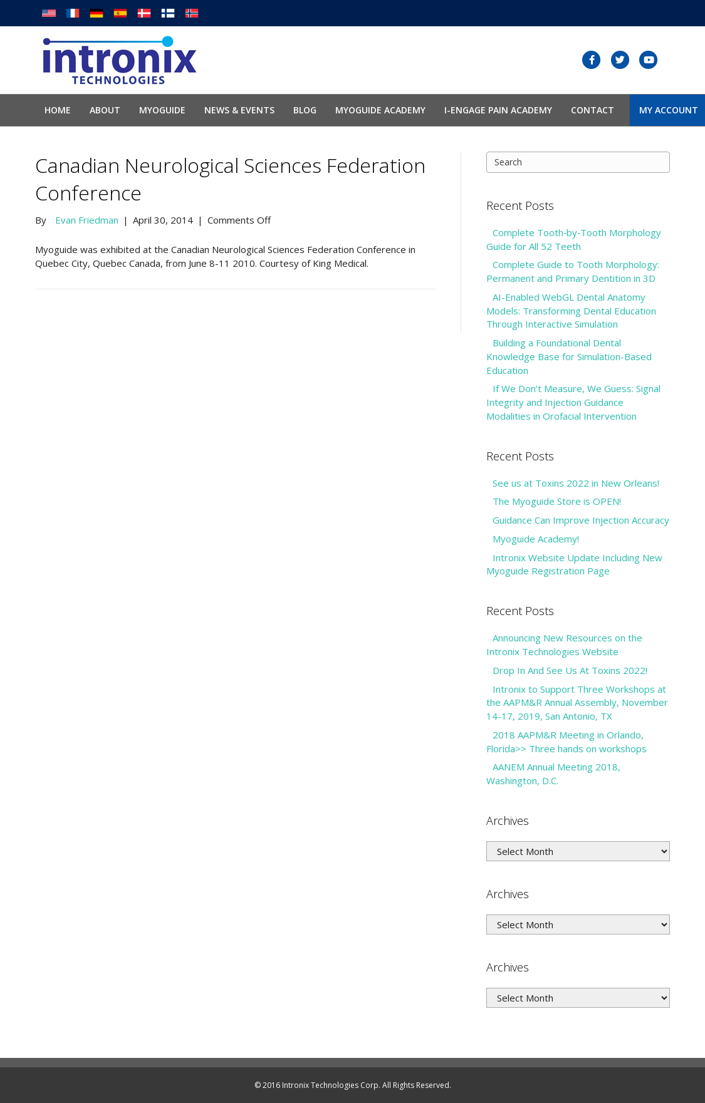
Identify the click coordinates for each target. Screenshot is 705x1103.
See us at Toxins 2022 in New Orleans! (576, 483)
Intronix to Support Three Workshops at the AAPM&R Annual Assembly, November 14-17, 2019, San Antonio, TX (577, 703)
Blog (304, 110)
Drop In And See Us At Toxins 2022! (570, 670)
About (105, 110)
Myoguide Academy (380, 110)
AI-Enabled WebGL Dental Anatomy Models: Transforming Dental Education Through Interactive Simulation (571, 311)
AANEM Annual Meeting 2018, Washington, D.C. (553, 773)
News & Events (239, 110)
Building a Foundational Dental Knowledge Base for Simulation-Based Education (569, 356)
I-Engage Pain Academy (498, 110)
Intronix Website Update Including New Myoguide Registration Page (574, 564)
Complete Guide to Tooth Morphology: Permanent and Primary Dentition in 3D (572, 271)
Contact (592, 110)
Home (57, 110)
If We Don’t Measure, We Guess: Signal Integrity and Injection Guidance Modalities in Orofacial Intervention (573, 402)
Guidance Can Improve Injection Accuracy (581, 520)
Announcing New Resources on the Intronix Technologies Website (564, 644)
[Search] (578, 162)
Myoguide (162, 110)
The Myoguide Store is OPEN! (557, 501)
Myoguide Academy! (536, 538)
